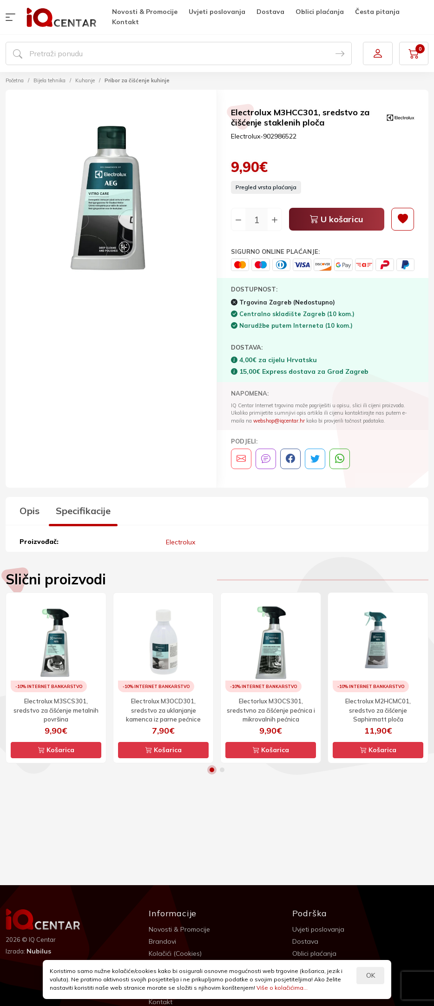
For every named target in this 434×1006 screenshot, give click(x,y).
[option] (111, 197)
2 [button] (222, 769)
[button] (13, 17)
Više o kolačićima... (282, 987)
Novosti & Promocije (145, 11)
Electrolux (180, 541)
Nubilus (38, 950)
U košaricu (336, 219)
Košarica (56, 749)
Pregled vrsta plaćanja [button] (266, 187)
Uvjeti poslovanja (217, 11)
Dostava (270, 11)
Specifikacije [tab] (83, 510)
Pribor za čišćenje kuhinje (137, 80)
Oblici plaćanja (320, 11)
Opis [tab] (29, 510)
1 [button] (212, 769)
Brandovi (162, 941)
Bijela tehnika (49, 80)
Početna (15, 80)
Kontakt (125, 22)
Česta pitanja (377, 11)
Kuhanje (85, 80)
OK (370, 975)
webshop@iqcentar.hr (279, 420)
